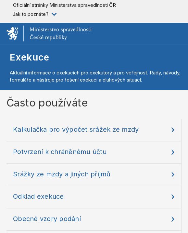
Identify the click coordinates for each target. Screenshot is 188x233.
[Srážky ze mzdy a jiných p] (94, 175)
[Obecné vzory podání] (94, 219)
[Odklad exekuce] (94, 197)
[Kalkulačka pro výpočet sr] (94, 130)
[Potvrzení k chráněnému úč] (94, 152)
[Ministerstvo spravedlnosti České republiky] (49, 34)
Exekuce (30, 57)
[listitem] (34, 14)
